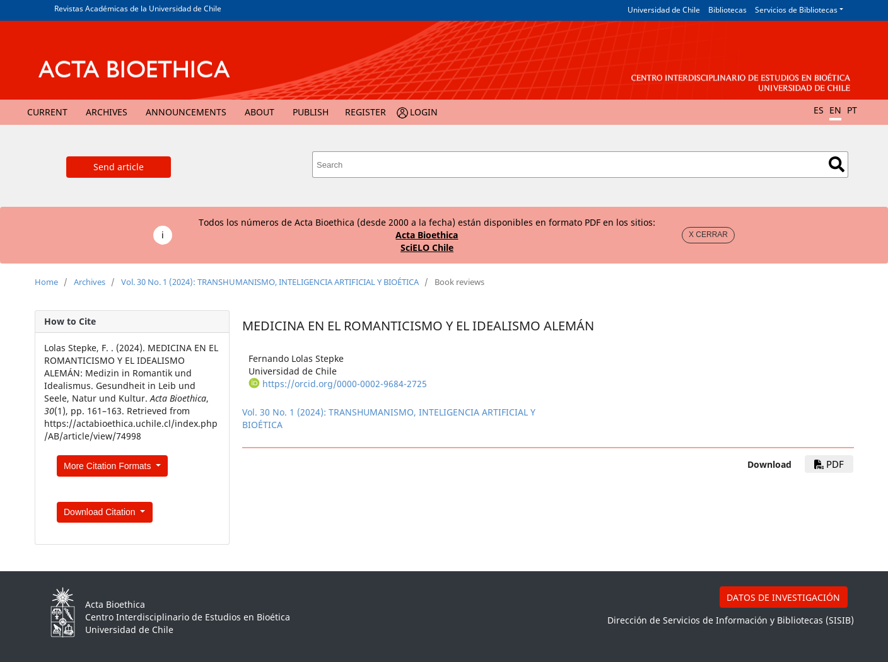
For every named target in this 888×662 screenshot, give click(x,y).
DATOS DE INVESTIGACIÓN (783, 597)
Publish (311, 112)
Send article (118, 167)
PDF (829, 464)
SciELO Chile (426, 247)
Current (47, 112)
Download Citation (101, 512)
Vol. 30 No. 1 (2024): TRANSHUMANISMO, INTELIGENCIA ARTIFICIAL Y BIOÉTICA (270, 281)
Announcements (186, 112)
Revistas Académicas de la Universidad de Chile (137, 8)
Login (424, 112)
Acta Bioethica (426, 235)
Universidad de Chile (664, 9)
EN (835, 110)
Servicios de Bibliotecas (796, 9)
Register (365, 112)
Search (836, 164)
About (259, 112)
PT (852, 110)
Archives (106, 112)
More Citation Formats (108, 466)
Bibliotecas (727, 9)
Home (46, 281)
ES (819, 110)
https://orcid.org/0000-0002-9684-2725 (344, 384)
